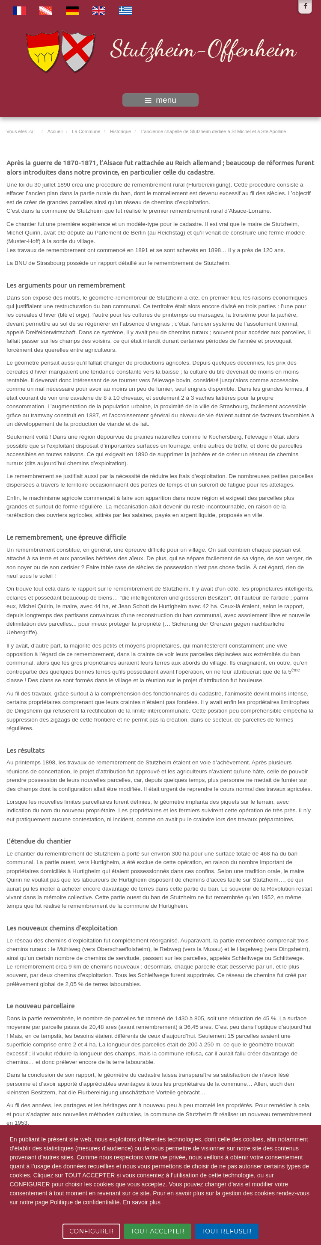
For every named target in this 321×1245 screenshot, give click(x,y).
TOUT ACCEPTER (157, 1231)
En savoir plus (141, 1202)
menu (160, 99)
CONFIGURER (91, 1231)
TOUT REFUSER (227, 1231)
